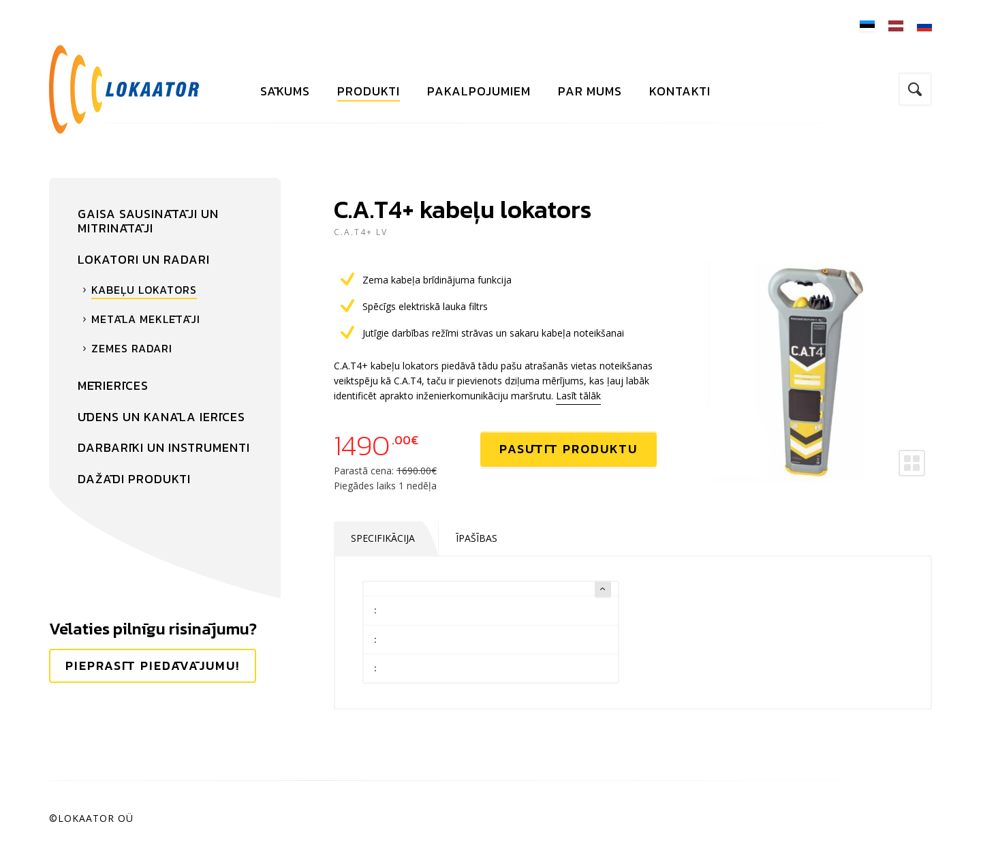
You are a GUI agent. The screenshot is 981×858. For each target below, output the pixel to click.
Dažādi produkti (134, 479)
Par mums (590, 91)
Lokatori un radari (144, 259)
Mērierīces (113, 385)
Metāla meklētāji (145, 319)
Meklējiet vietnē (915, 89)
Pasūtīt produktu (568, 449)
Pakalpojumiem (479, 91)
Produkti (368, 91)
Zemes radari (131, 348)
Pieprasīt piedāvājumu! (152, 665)
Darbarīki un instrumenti (164, 447)
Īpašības (476, 538)
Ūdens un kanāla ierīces (161, 417)
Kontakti (680, 91)
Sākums (285, 91)
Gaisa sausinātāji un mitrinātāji (148, 221)
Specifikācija (383, 538)
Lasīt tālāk (578, 395)
